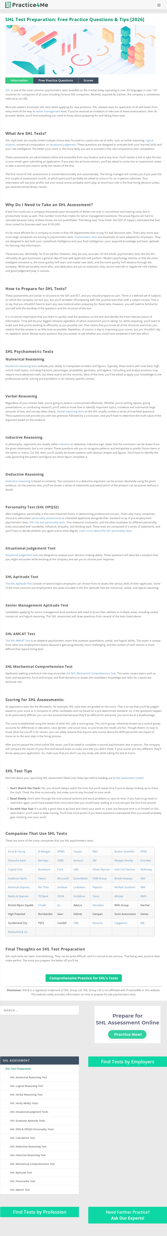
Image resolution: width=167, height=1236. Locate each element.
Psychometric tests (86, 237)
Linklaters (79, 887)
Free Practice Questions (55, 80)
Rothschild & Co (17, 932)
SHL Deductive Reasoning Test (28, 1146)
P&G (95, 851)
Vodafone (79, 896)
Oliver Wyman (101, 869)
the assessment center (129, 778)
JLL (59, 905)
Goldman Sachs (17, 878)
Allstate (118, 896)
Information (19, 80)
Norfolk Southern (124, 887)
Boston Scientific (124, 851)
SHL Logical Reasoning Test (26, 1086)
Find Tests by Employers (127, 1061)
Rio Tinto (43, 887)
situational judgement (63, 144)
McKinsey (146, 869)
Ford (60, 869)
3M (94, 860)
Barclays (43, 860)
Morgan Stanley (123, 860)
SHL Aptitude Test (21, 1172)
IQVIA (60, 896)
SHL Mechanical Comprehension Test (32, 1164)
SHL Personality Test (22, 1181)
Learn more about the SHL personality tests (105, 530)
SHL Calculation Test (22, 1138)
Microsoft (63, 878)
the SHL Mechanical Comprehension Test (91, 673)
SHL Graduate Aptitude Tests (27, 1120)
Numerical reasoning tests (21, 366)
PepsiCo (97, 887)
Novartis (97, 923)
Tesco (95, 896)
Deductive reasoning (17, 481)
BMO (143, 896)
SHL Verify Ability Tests (24, 1103)
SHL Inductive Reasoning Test (28, 1155)
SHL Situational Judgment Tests (29, 1111)
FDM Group (99, 878)
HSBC (60, 860)
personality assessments (46, 518)
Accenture (44, 869)
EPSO (143, 851)
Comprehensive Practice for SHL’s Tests (83, 978)
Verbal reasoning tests (70, 411)
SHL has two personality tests (47, 522)
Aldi (142, 878)
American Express (19, 887)
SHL (7, 90)
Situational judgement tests (21, 555)
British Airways (123, 878)
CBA (75, 923)
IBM (142, 887)
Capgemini (120, 923)
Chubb (42, 905)
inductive (64, 444)
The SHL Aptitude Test (18, 583)
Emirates (145, 860)
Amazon (78, 860)
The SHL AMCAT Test (17, 640)
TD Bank (43, 896)
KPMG (61, 851)
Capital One (15, 869)
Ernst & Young (16, 851)
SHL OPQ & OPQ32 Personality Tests (32, 1129)
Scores (88, 80)
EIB (142, 923)
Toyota (77, 851)
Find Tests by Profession (39, 1212)
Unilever (62, 887)
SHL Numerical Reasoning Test (28, 1077)
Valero (42, 878)
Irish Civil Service (124, 869)
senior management (48, 111)
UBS (76, 869)
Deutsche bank (17, 860)
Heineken (98, 905)
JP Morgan (44, 851)
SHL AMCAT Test (20, 1189)
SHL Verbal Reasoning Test (26, 1094)
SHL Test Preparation (18, 1068)
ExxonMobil (80, 878)
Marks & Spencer (18, 896)
